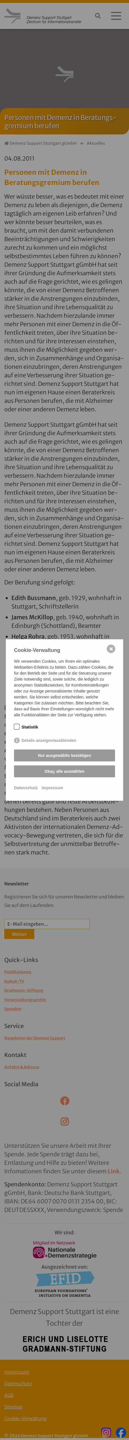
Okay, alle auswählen (64, 771)
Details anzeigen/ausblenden (49, 740)
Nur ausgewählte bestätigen (64, 755)
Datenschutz (26, 788)
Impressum (52, 788)
